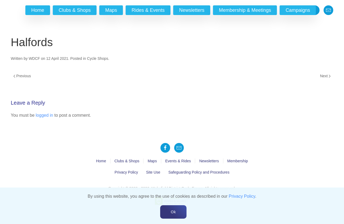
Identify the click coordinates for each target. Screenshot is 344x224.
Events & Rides (178, 161)
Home (37, 10)
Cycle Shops (97, 58)
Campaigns (298, 10)
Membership (237, 161)
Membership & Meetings (245, 10)
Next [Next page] (325, 76)
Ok (173, 212)
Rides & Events (147, 10)
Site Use (153, 172)
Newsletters (192, 10)
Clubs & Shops (75, 10)
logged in (44, 115)
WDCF (34, 58)
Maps (111, 10)
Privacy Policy (126, 172)
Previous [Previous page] (22, 76)
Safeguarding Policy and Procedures (198, 172)
